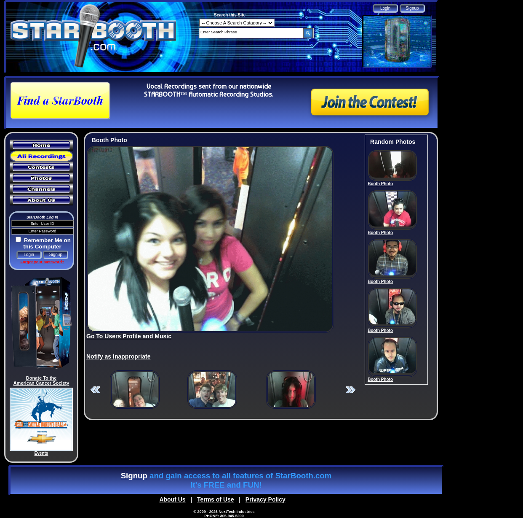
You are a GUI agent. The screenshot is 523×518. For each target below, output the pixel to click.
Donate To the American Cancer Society (41, 380)
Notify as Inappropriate (118, 356)
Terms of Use (215, 499)
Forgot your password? (42, 262)
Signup (134, 475)
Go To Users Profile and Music (128, 336)
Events (41, 453)
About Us (172, 499)
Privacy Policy (265, 499)
